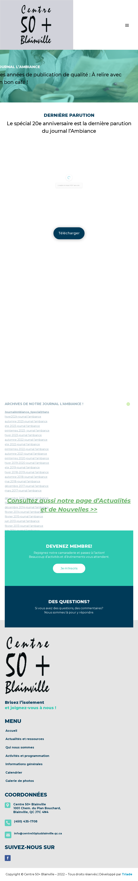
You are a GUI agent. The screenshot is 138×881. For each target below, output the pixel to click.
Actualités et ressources (24, 739)
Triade (127, 874)
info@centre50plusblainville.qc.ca (38, 833)
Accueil (11, 730)
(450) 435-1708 (25, 821)
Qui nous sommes (19, 747)
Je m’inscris (69, 568)
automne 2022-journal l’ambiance (26, 523)
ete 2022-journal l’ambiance (22, 528)
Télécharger (69, 233)
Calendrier (13, 772)
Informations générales (23, 764)
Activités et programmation (27, 756)
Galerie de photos (19, 781)
